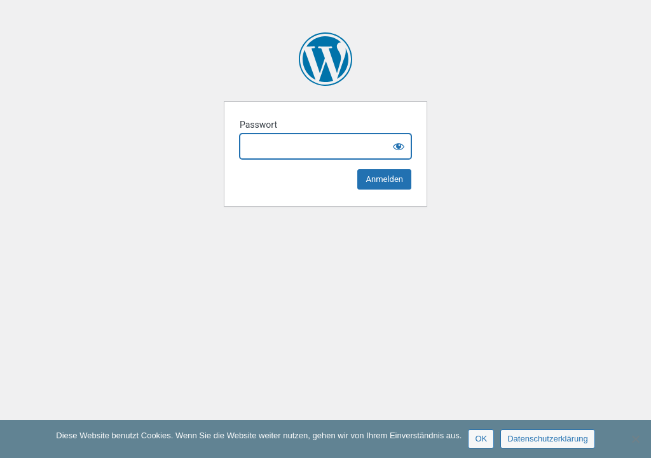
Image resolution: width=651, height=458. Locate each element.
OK (481, 438)
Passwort (258, 125)
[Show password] (398, 146)
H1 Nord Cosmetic (325, 59)
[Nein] (635, 439)
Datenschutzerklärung (547, 438)
